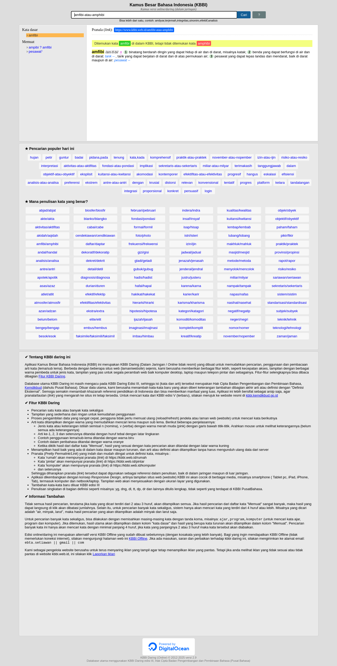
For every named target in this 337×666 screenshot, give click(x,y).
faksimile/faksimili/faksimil (95, 336)
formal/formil (143, 227)
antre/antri (47, 269)
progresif (234, 174)
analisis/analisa (47, 261)
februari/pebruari (143, 210)
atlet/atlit (47, 294)
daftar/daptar (95, 244)
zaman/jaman (287, 336)
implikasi (146, 166)
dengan (137, 183)
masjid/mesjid (239, 252)
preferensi (72, 183)
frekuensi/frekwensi (143, 244)
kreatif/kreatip (191, 336)
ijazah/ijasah (143, 319)
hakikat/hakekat (143, 294)
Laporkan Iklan (104, 555)
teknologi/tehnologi (287, 328)
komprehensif (160, 157)
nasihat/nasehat (239, 303)
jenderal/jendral (191, 269)
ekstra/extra (95, 311)
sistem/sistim (287, 294)
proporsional (152, 191)
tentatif (229, 183)
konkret (173, 191)
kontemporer (168, 174)
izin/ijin (191, 244)
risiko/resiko (287, 269)
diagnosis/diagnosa (95, 277)
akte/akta (47, 219)
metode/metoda (239, 261)
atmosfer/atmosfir (47, 303)
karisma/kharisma (191, 303)
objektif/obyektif (287, 219)
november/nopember (239, 336)
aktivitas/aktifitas (47, 227)
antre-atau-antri (114, 183)
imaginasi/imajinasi (143, 328)
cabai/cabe (95, 227)
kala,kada (137, 157)
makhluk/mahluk (239, 244)
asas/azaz (47, 286)
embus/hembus (95, 328)
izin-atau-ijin (266, 157)
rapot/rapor (287, 261)
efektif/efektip (95, 294)
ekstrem (91, 183)
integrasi (130, 191)
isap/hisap (191, 227)
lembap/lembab (239, 227)
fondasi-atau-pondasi (118, 166)
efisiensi (288, 174)
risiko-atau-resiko (294, 157)
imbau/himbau (143, 336)
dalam (291, 166)
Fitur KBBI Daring (51, 376)
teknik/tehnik (287, 319)
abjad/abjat (47, 210)
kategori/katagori (191, 311)
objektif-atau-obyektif (58, 174)
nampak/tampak (239, 286)
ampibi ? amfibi (40, 47)
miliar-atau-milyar (216, 166)
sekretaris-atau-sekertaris (178, 166)
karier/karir (191, 294)
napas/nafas (239, 294)
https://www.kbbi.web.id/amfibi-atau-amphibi (144, 30)
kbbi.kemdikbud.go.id (262, 395)
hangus (252, 174)
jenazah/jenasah (191, 261)
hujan (34, 157)
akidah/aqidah (47, 235)
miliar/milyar (239, 277)
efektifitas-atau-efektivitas (203, 174)
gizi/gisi (143, 252)
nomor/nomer (239, 328)
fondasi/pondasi (143, 219)
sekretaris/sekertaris (287, 286)
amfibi (33, 35)
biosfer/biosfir (95, 210)
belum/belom (47, 319)
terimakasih (243, 166)
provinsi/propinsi (287, 252)
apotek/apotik (47, 277)
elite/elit (95, 319)
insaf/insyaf (191, 219)
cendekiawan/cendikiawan (95, 235)
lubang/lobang (239, 235)
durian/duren (95, 286)
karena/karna (191, 286)
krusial (154, 183)
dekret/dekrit (95, 261)
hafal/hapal (143, 286)
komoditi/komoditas (191, 319)
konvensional (208, 183)
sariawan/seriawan (287, 277)
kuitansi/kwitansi (239, 219)
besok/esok (47, 336)
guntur (64, 157)
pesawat (36, 51)
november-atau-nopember (232, 157)
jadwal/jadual (191, 252)
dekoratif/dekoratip (95, 252)
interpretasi (49, 166)
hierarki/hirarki (143, 303)
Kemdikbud (33, 387)
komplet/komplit (191, 328)
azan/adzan (47, 311)
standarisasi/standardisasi (287, 303)
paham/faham (287, 227)
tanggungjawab (269, 166)
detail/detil (95, 269)
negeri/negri (239, 319)
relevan (187, 183)
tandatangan (299, 183)
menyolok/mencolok (239, 269)
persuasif (191, 191)
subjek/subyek (287, 311)
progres (246, 183)
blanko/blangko (95, 219)
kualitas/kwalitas (239, 210)
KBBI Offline (138, 539)
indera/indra (191, 210)
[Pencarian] (154, 14)
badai (79, 157)
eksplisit (86, 174)
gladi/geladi (143, 261)
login (208, 191)
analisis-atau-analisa (43, 183)
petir (49, 157)
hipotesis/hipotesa (143, 311)
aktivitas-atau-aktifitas (80, 166)
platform (263, 183)
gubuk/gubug (143, 269)
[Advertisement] (202, 99)
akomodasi (144, 174)
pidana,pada (98, 157)
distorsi (170, 183)
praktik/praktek (287, 244)
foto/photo (143, 235)
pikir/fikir (287, 235)
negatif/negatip (239, 311)
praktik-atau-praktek (191, 157)
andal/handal (47, 252)
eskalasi (270, 174)
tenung (119, 157)
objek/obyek (287, 210)
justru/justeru (191, 277)
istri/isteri (191, 235)
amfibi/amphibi (47, 244)
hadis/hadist (143, 277)
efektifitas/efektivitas (95, 303)
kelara (280, 183)
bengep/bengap (47, 328)
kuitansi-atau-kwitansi (114, 174)
